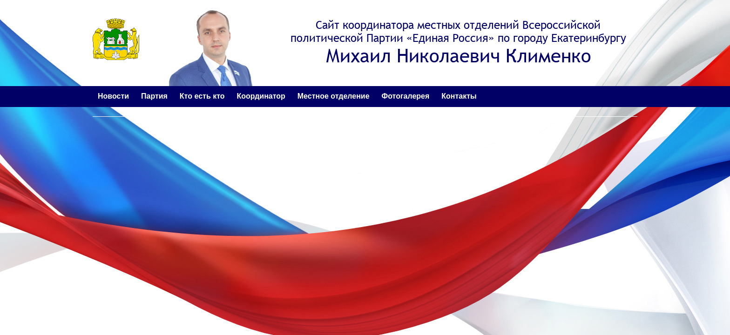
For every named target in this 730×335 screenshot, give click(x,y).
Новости (113, 96)
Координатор (261, 96)
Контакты (458, 96)
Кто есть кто (202, 96)
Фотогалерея (406, 96)
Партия (154, 96)
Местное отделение (333, 96)
